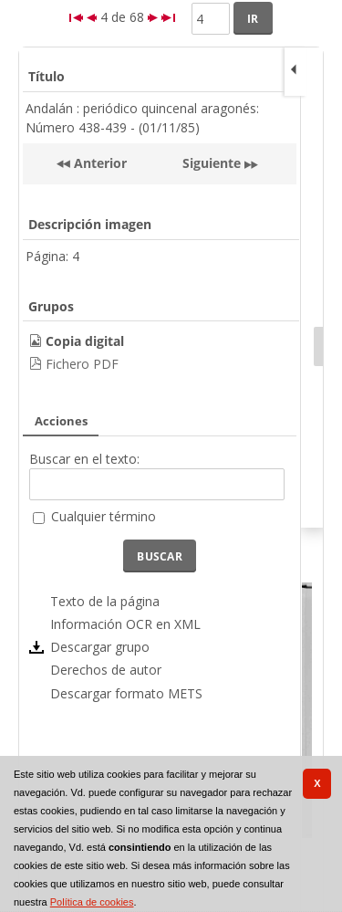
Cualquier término (103, 516)
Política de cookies (92, 901)
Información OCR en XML (125, 624)
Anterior (98, 163)
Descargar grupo (100, 646)
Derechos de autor (105, 669)
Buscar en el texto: (84, 458)
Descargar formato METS (126, 693)
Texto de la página (105, 601)
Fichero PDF (82, 363)
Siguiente (211, 163)
